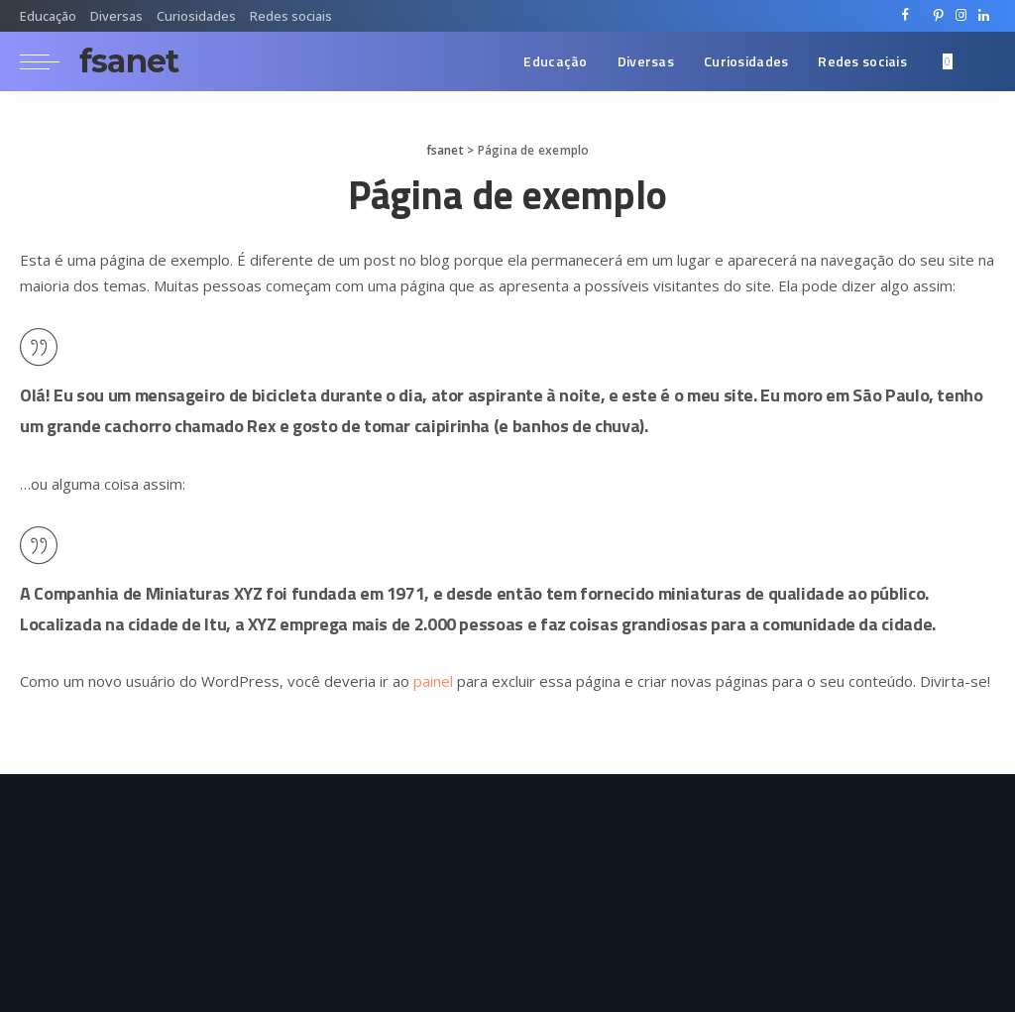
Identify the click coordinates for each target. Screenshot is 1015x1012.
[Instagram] (961, 16)
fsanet (128, 61)
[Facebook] (905, 16)
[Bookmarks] (949, 61)
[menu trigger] (49, 61)
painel (433, 681)
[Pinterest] (938, 16)
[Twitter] (922, 16)
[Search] (982, 61)
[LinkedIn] (983, 16)
